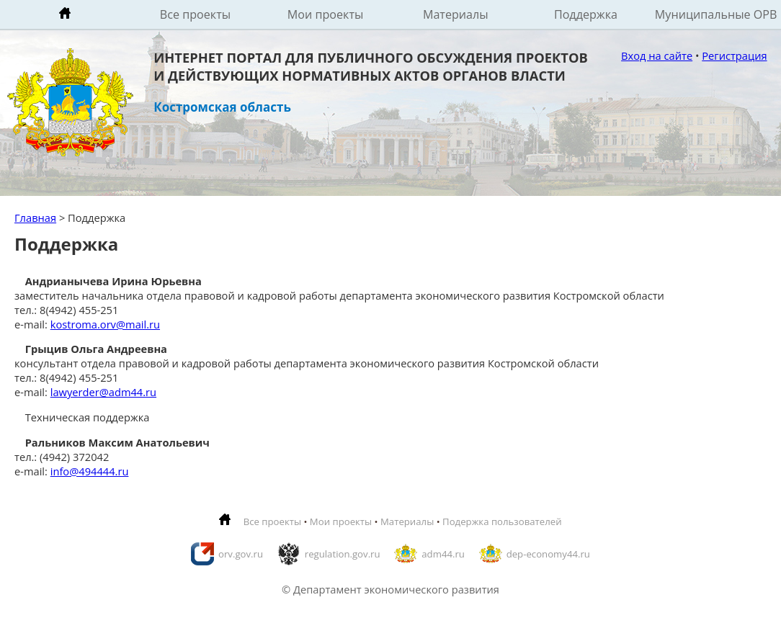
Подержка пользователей (501, 521)
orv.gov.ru (240, 553)
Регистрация (734, 55)
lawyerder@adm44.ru (103, 392)
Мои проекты (325, 14)
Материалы (455, 14)
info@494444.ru (89, 471)
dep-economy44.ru (548, 553)
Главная (35, 217)
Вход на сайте (656, 55)
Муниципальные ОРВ (716, 14)
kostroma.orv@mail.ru (105, 324)
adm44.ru (443, 553)
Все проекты (195, 14)
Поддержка (585, 14)
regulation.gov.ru (342, 553)
